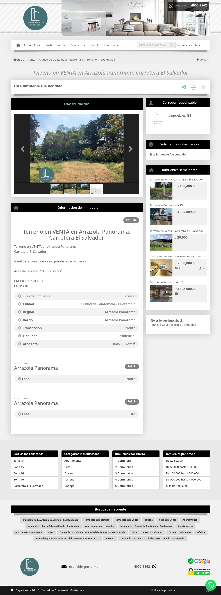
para (97, 519)
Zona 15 (19, 467)
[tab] (27, 104)
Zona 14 (19, 473)
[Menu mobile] (18, 45)
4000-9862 (199, 5)
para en (92, 532)
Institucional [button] (54, 45)
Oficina (68, 473)
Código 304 (108, 59)
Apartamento (72, 460)
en (50, 519)
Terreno (92, 59)
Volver (202, 59)
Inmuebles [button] (31, 45)
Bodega (69, 486)
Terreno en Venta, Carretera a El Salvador (176, 179)
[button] (23, 149)
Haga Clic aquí (159, 324)
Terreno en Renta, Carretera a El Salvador (176, 231)
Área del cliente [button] (188, 45)
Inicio (18, 59)
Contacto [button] (76, 45)
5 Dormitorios (124, 486)
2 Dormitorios (124, 467)
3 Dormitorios (124, 473)
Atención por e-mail (81, 567)
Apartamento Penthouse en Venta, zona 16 (177, 256)
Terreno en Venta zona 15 (166, 205)
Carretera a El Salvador (28, 486)
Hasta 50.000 (174, 460)
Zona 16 (19, 479)
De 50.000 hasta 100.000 (181, 467)
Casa (67, 467)
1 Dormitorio (123, 460)
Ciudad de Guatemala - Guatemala (61, 59)
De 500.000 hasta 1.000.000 (183, 479)
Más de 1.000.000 (177, 486)
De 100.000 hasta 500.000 (182, 473)
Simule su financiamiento (107, 45)
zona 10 (19, 460)
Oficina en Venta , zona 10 (166, 282)
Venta (31, 59)
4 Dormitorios (124, 479)
